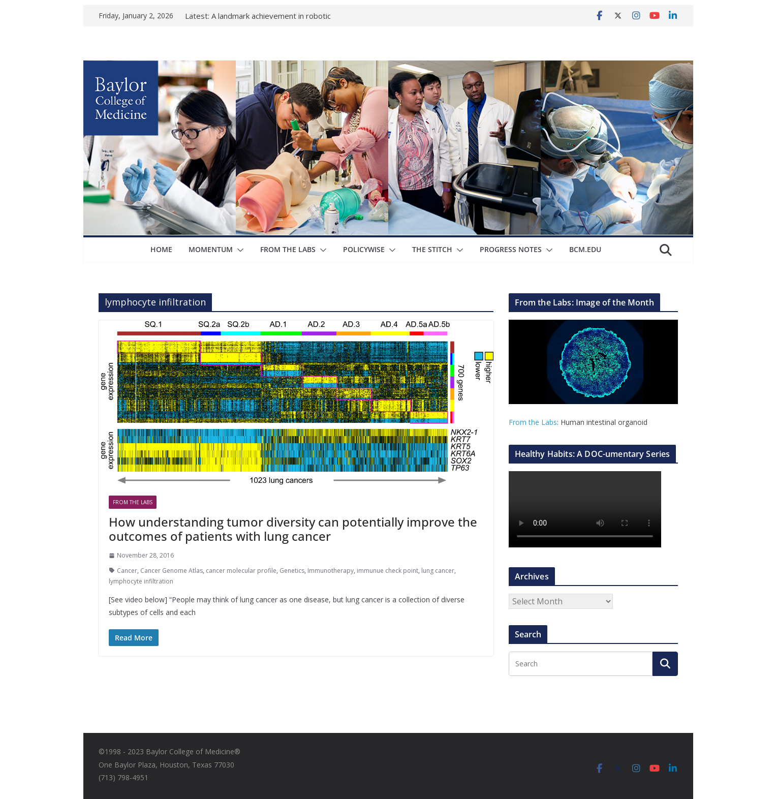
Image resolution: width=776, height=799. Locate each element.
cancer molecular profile (241, 570)
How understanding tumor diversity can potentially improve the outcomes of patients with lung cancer (293, 529)
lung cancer (437, 570)
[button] (238, 250)
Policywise (364, 249)
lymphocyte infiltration (141, 581)
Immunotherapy (330, 570)
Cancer (127, 570)
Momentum (211, 249)
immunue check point (387, 570)
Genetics (292, 570)
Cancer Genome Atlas (171, 570)
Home (161, 249)
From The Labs (288, 249)
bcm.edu (585, 249)
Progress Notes (511, 249)
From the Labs (533, 422)
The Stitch (432, 249)
